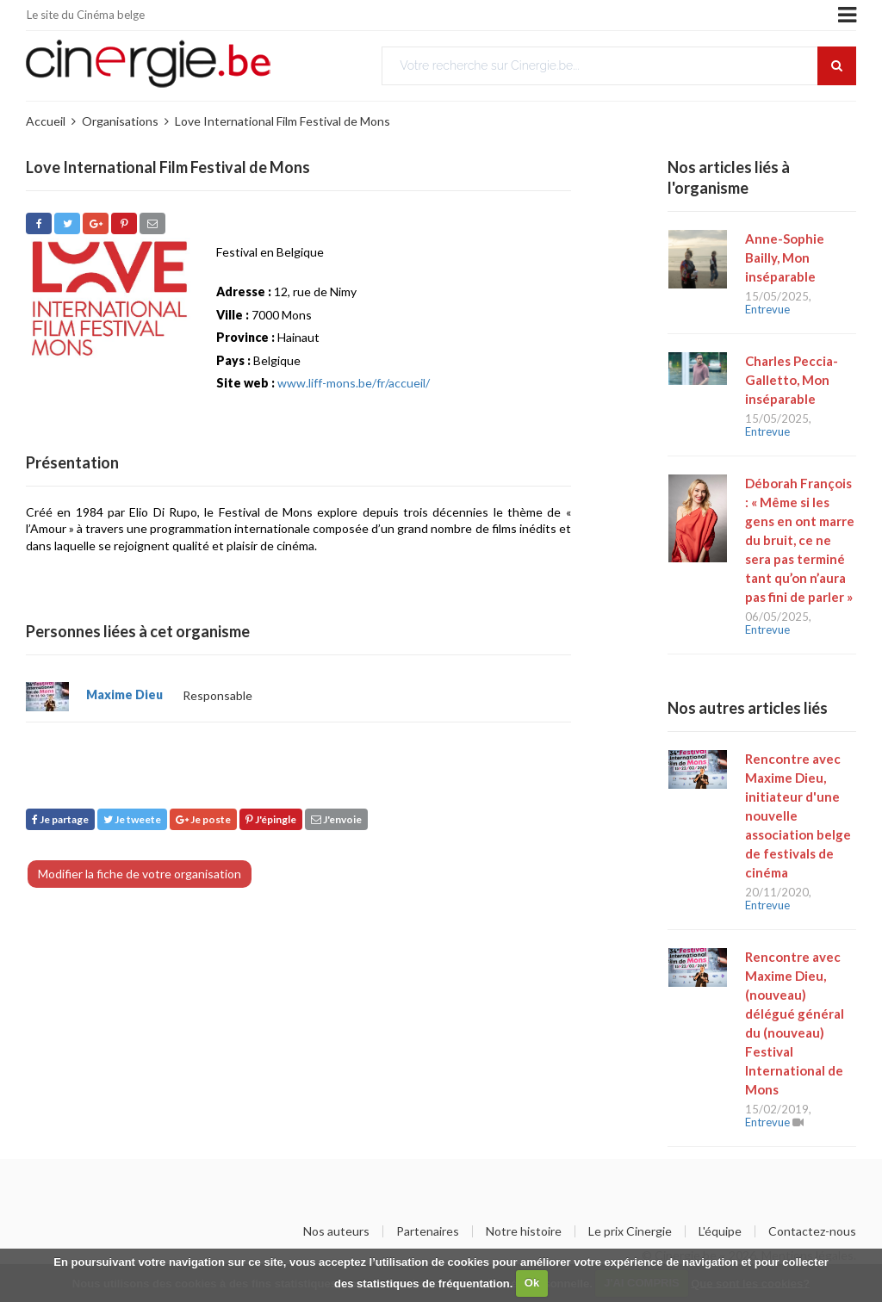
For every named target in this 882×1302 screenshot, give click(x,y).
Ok (532, 1282)
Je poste (203, 819)
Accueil (45, 121)
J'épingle (270, 819)
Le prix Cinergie (630, 1231)
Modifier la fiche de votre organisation (139, 873)
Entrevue (767, 309)
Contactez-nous (812, 1231)
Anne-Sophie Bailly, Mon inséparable (784, 257)
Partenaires (427, 1231)
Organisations (120, 121)
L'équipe (720, 1231)
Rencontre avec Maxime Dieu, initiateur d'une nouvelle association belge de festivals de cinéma (798, 815)
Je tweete (132, 819)
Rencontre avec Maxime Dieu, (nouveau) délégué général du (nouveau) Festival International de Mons (794, 1023)
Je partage (60, 819)
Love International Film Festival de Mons (282, 121)
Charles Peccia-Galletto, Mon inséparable (791, 379)
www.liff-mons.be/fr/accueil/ (353, 382)
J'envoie (336, 819)
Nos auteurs (336, 1231)
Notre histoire (524, 1231)
